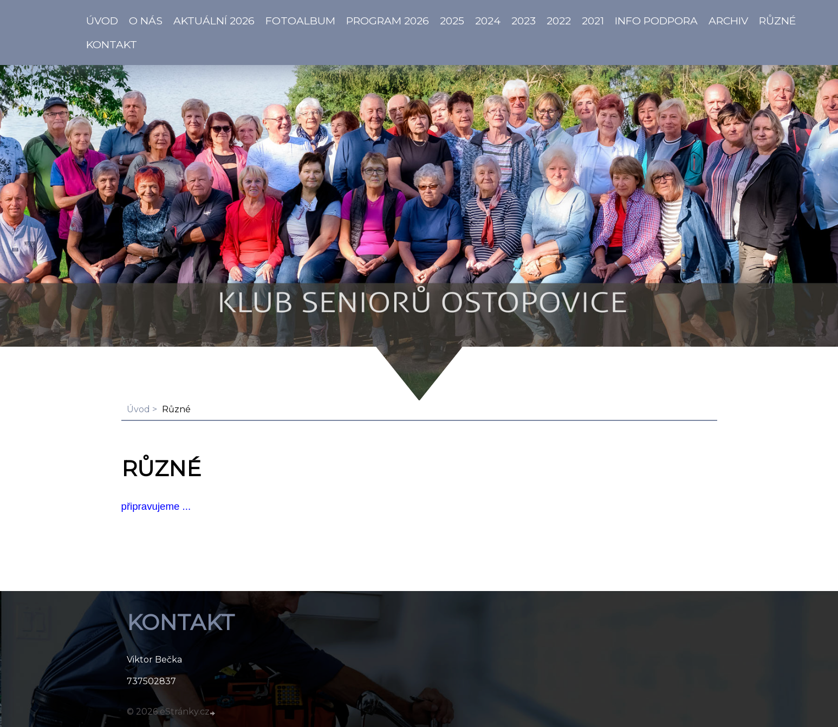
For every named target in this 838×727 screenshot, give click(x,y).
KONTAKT (111, 44)
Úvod (138, 409)
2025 (452, 20)
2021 (593, 20)
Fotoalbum (300, 20)
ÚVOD (102, 20)
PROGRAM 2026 (387, 20)
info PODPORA (656, 20)
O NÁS (146, 20)
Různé (777, 20)
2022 (559, 20)
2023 (523, 20)
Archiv (728, 20)
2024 (488, 20)
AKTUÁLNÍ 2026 (214, 20)
